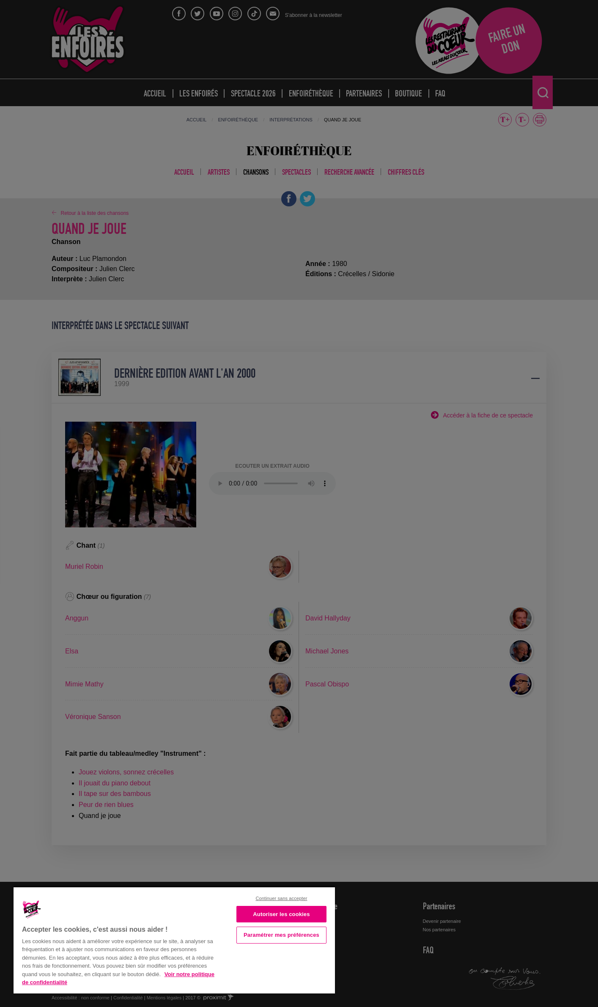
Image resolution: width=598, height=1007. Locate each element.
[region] (174, 939)
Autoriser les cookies (281, 914)
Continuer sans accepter (281, 898)
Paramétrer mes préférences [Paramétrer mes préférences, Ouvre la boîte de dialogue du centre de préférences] (281, 935)
